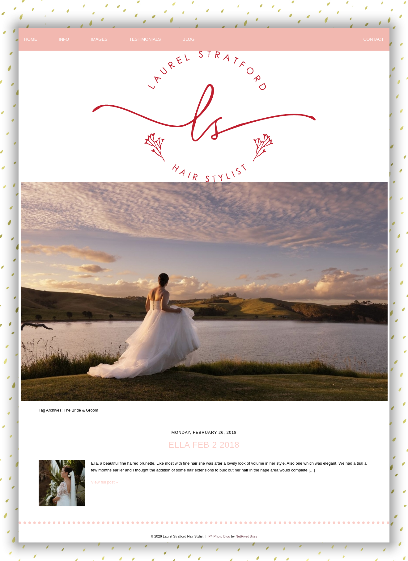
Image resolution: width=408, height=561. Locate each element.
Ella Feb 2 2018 (204, 445)
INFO (64, 39)
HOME (30, 39)
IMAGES (99, 39)
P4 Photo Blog (219, 536)
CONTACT (373, 39)
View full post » (104, 482)
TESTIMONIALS (145, 39)
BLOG (189, 39)
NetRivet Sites (246, 536)
